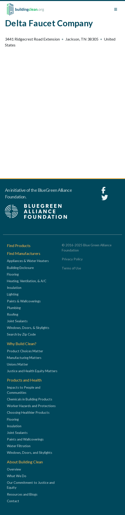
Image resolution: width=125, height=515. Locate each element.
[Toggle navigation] (115, 9)
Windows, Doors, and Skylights (29, 453)
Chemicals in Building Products (29, 399)
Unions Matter (17, 364)
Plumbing (14, 308)
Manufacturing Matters (24, 358)
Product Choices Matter (25, 351)
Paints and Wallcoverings (25, 439)
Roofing (12, 314)
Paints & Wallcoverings (24, 301)
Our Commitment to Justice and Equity (31, 485)
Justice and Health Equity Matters (32, 371)
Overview (14, 469)
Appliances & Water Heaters (28, 261)
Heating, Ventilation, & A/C (26, 281)
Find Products (19, 245)
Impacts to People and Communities (23, 389)
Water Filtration (19, 446)
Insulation (14, 288)
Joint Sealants (17, 321)
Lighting (12, 294)
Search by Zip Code (21, 334)
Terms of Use (71, 268)
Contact (13, 501)
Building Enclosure (20, 268)
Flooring (13, 274)
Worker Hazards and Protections (31, 406)
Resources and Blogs (22, 494)
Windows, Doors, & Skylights (28, 328)
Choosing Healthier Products (28, 412)
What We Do (16, 476)
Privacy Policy (72, 259)
